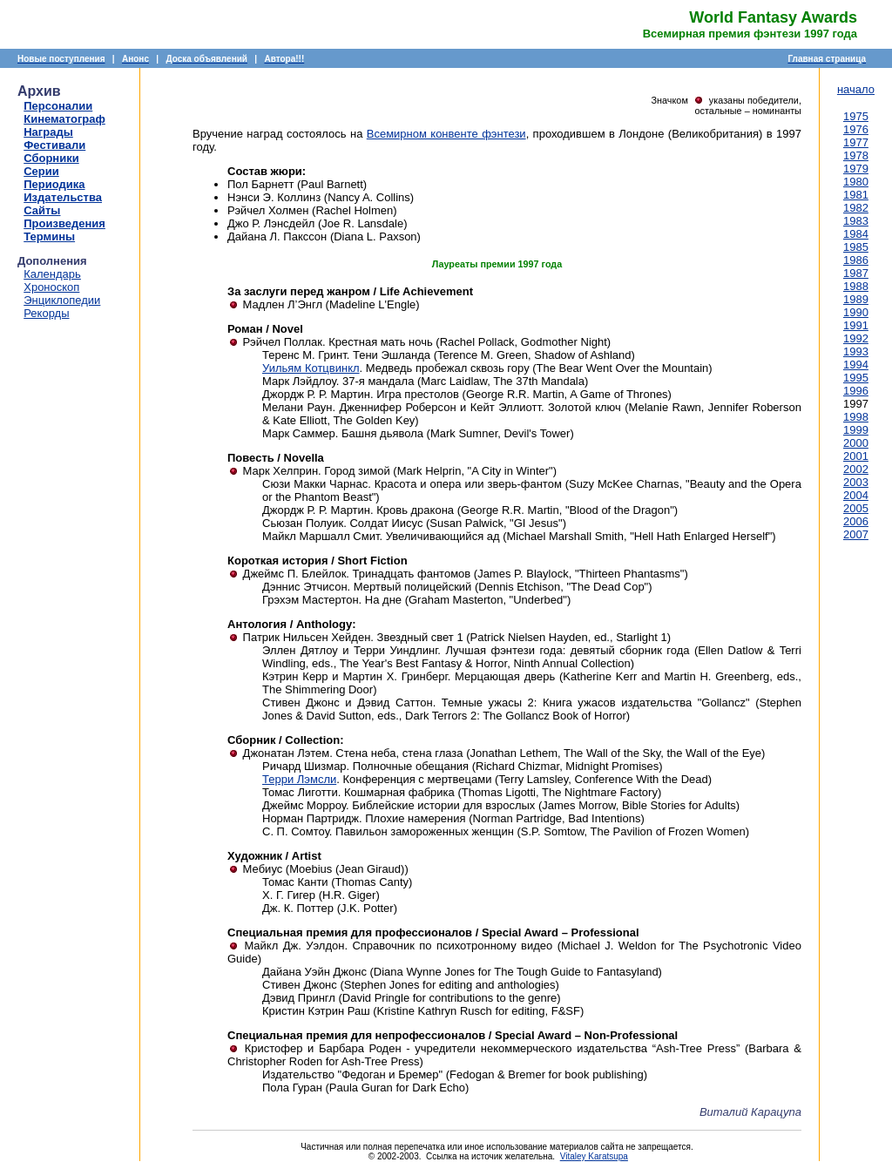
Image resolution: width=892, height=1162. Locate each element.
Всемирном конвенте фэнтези (446, 133)
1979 (855, 168)
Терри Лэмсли (299, 779)
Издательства (63, 197)
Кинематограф (64, 118)
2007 (855, 534)
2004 (855, 495)
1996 (855, 390)
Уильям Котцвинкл (311, 368)
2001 (855, 456)
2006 (855, 521)
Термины (49, 236)
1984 (855, 233)
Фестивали (54, 145)
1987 (855, 273)
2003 (855, 482)
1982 (855, 207)
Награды (48, 131)
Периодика (54, 184)
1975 (855, 116)
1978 (855, 155)
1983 (855, 220)
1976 (855, 129)
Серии (41, 171)
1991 (855, 325)
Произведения (64, 223)
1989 (855, 299)
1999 (855, 429)
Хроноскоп (51, 287)
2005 (855, 508)
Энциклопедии (62, 300)
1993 (855, 351)
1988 (855, 286)
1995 (855, 377)
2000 (855, 442)
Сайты (42, 210)
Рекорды (46, 313)
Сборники (51, 158)
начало (856, 89)
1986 (855, 260)
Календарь (52, 273)
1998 (855, 416)
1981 (855, 194)
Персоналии (58, 105)
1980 (855, 181)
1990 (855, 312)
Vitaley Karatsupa (594, 1156)
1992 (855, 338)
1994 (855, 364)
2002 (855, 469)
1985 (855, 246)
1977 (855, 142)
